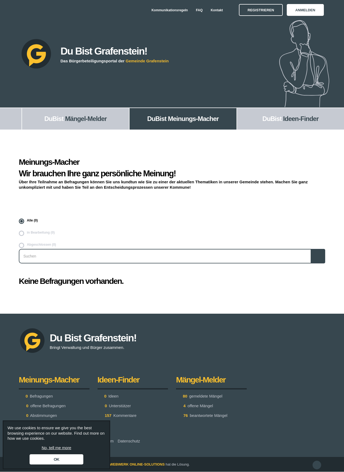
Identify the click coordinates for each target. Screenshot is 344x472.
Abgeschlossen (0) (41, 244)
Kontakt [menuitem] (217, 10)
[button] (317, 465)
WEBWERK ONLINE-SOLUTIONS (137, 464)
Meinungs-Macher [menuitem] (193, 118)
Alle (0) (32, 220)
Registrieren (261, 10)
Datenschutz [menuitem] (129, 441)
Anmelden (305, 10)
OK (56, 459)
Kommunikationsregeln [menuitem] (170, 10)
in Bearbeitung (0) (41, 232)
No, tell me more (56, 447)
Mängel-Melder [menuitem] (86, 118)
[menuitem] (11, 119)
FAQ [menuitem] (199, 10)
